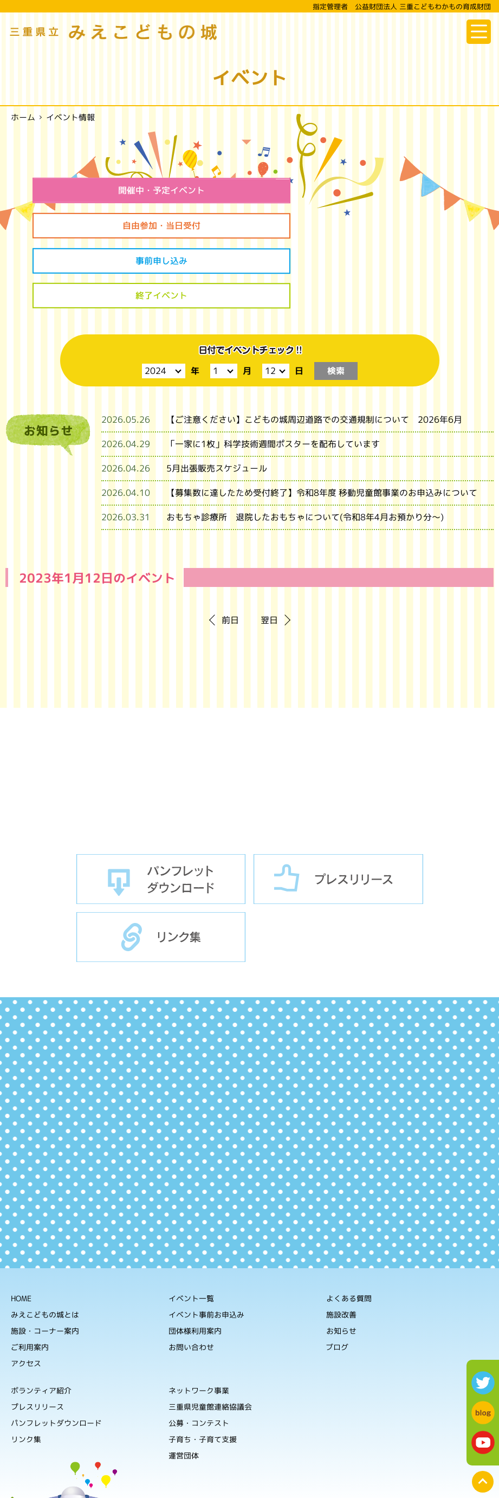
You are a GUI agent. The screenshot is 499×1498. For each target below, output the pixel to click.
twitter (483, 1383)
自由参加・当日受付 (362, 190)
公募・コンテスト (199, 1355)
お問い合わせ (191, 1279)
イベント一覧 (191, 1230)
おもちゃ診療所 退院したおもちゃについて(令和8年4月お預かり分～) (305, 449)
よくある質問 (349, 1230)
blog (483, 1412)
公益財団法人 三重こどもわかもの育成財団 (119, 1455)
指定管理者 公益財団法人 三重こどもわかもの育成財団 (402, 6)
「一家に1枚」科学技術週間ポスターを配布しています (273, 376)
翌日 (269, 552)
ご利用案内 (30, 1279)
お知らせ (341, 1263)
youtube (483, 1442)
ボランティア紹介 (41, 1322)
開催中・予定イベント (136, 190)
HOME (21, 1230)
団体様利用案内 (195, 1262)
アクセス (26, 1295)
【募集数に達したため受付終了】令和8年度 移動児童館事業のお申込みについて (321, 425)
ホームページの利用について (366, 1481)
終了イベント (362, 227)
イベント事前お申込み (206, 1246)
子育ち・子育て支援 (203, 1371)
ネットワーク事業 (199, 1322)
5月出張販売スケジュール (216, 400)
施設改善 (341, 1247)
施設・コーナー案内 (45, 1262)
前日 (230, 552)
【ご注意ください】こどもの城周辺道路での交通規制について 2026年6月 (314, 352)
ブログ (337, 1279)
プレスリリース (338, 811)
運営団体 (184, 1387)
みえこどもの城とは (45, 1246)
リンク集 (161, 869)
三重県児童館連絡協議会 (210, 1338)
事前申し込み (137, 227)
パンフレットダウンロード (161, 811)
